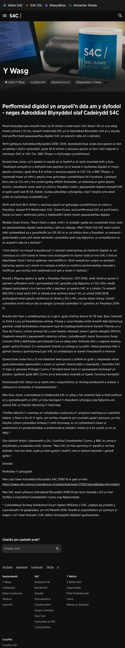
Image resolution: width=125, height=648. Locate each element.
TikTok (50, 567)
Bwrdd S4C (41, 587)
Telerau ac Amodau (77, 604)
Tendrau (7, 599)
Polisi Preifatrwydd (77, 593)
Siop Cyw (40, 615)
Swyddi (39, 593)
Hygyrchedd (73, 587)
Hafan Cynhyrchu (12, 593)
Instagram (22, 567)
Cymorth (7, 604)
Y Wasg (6, 582)
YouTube (7, 567)
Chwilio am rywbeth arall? (20, 540)
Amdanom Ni (42, 582)
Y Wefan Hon (74, 582)
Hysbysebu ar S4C (45, 621)
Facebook (37, 567)
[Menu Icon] (4, 16)
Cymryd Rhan (42, 627)
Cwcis (69, 599)
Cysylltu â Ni (9, 645)
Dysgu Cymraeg (44, 610)
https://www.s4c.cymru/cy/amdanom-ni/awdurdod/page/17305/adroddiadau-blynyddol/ (61, 484)
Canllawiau (8, 587)
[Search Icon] (120, 15)
